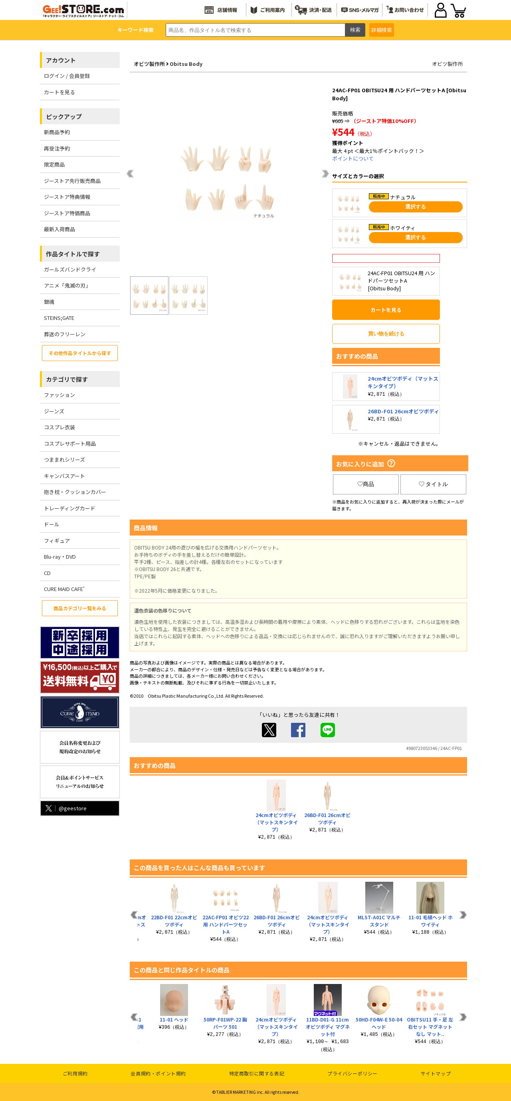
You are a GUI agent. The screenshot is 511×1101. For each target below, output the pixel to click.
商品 (365, 484)
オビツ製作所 (149, 63)
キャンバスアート (64, 476)
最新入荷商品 (59, 229)
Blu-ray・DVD (60, 556)
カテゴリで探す (67, 379)
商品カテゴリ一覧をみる (79, 608)
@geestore (65, 808)
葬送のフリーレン (64, 334)
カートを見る (59, 92)
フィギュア (57, 540)
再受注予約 (57, 148)
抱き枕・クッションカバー (75, 492)
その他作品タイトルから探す (80, 352)
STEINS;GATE (59, 317)
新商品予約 (57, 132)
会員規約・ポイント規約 (158, 1073)
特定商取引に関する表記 (257, 1073)
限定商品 (54, 164)
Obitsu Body (186, 63)
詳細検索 (381, 30)
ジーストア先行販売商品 (72, 180)
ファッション (59, 395)
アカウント (61, 60)
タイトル (433, 484)
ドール (51, 524)
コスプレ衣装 (59, 427)
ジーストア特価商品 (67, 213)
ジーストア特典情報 (67, 196)
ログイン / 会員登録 (67, 75)
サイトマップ (436, 1073)
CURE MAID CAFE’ (64, 589)
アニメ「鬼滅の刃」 (67, 285)
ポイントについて (353, 158)
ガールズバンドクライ (70, 269)
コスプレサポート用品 (70, 443)
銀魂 (49, 302)
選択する (415, 207)
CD (47, 573)
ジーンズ (54, 411)
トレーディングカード (69, 508)
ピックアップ (64, 116)
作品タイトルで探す (73, 254)
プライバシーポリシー (352, 1073)
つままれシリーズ (64, 459)
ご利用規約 (75, 1073)
